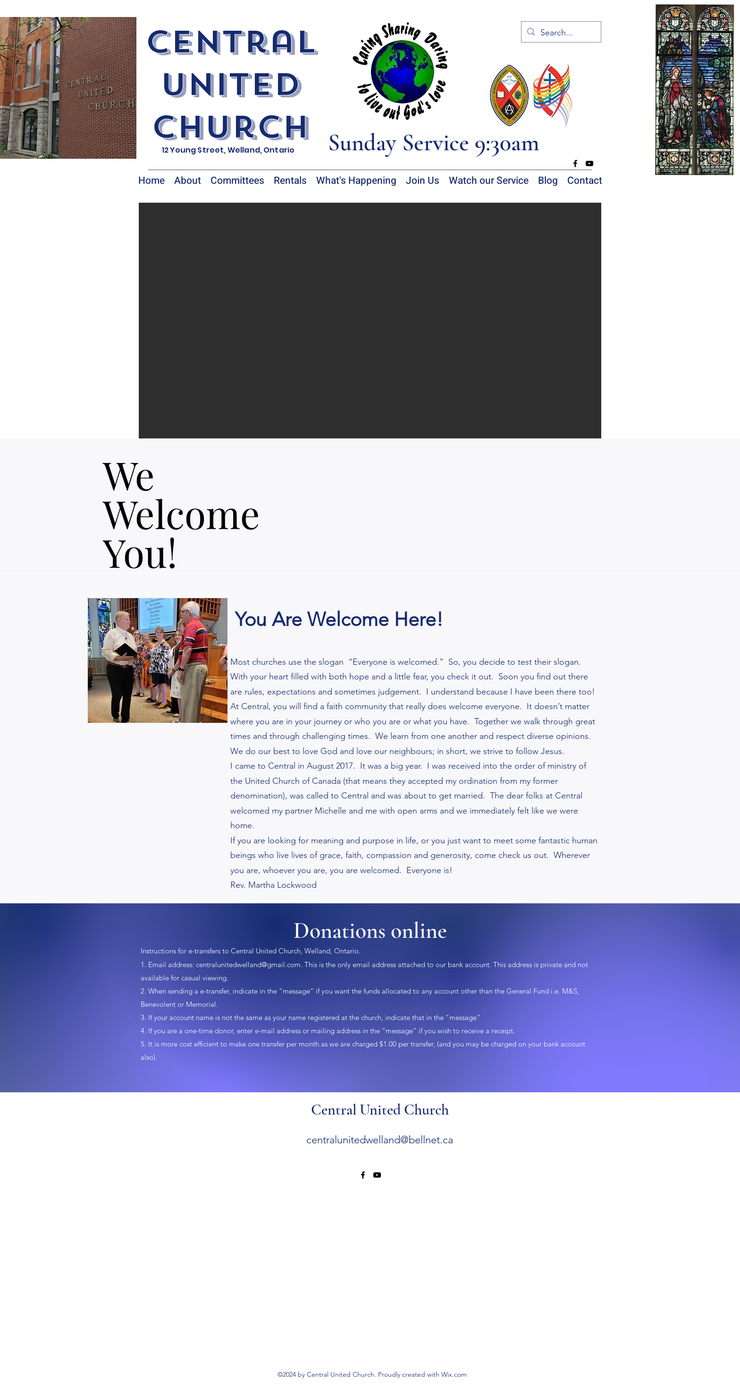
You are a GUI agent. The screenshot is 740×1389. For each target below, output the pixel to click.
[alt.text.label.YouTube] (589, 163)
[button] (370, 320)
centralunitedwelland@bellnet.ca (379, 1139)
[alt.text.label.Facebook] (575, 163)
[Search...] (560, 33)
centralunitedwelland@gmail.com (248, 964)
